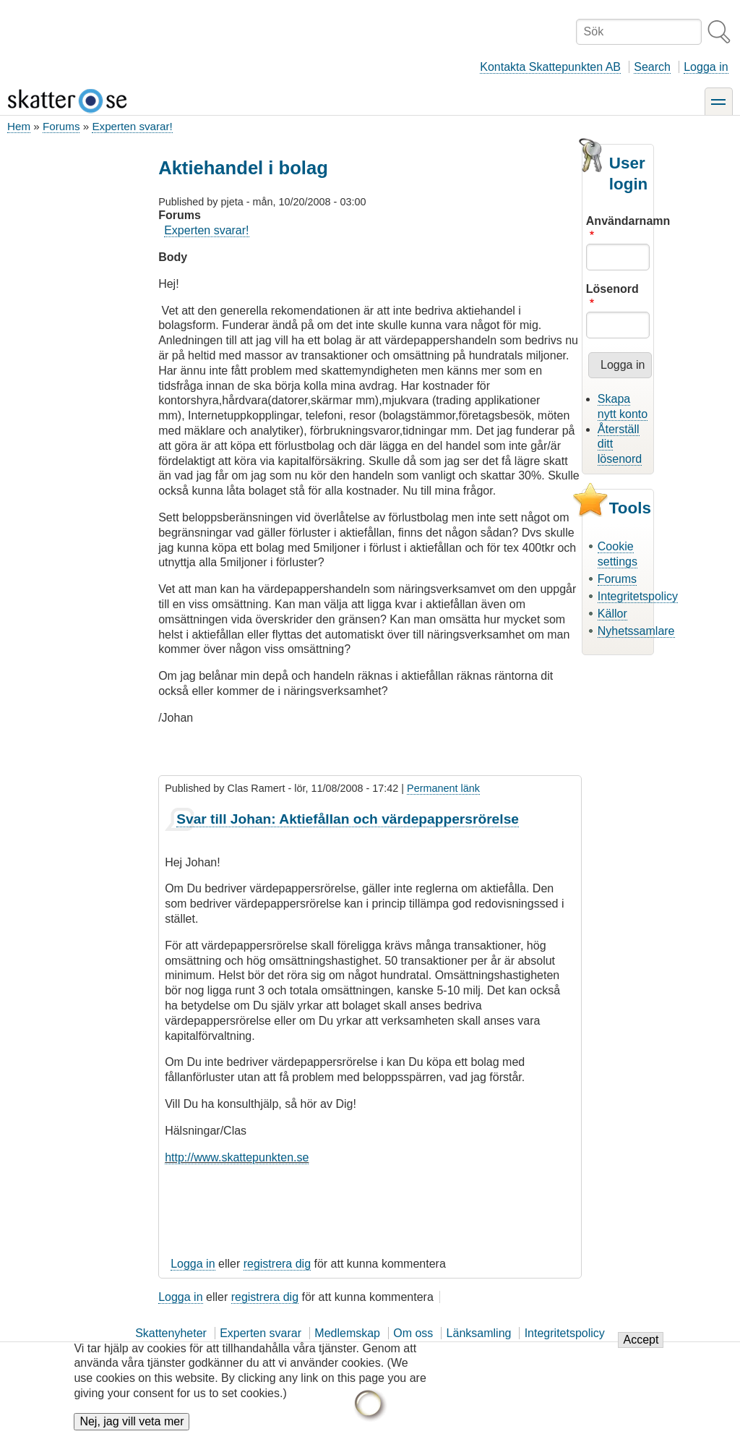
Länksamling (479, 1333)
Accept (640, 1348)
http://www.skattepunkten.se (237, 1157)
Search (652, 67)
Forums (61, 126)
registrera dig (277, 1264)
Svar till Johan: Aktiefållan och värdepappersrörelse (347, 819)
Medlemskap (347, 1333)
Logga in (706, 67)
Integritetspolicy (638, 596)
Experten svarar (260, 1333)
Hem (18, 126)
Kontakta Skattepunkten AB (550, 67)
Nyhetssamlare (636, 631)
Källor (612, 613)
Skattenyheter (171, 1333)
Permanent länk (443, 788)
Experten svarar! (132, 126)
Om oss (413, 1333)
